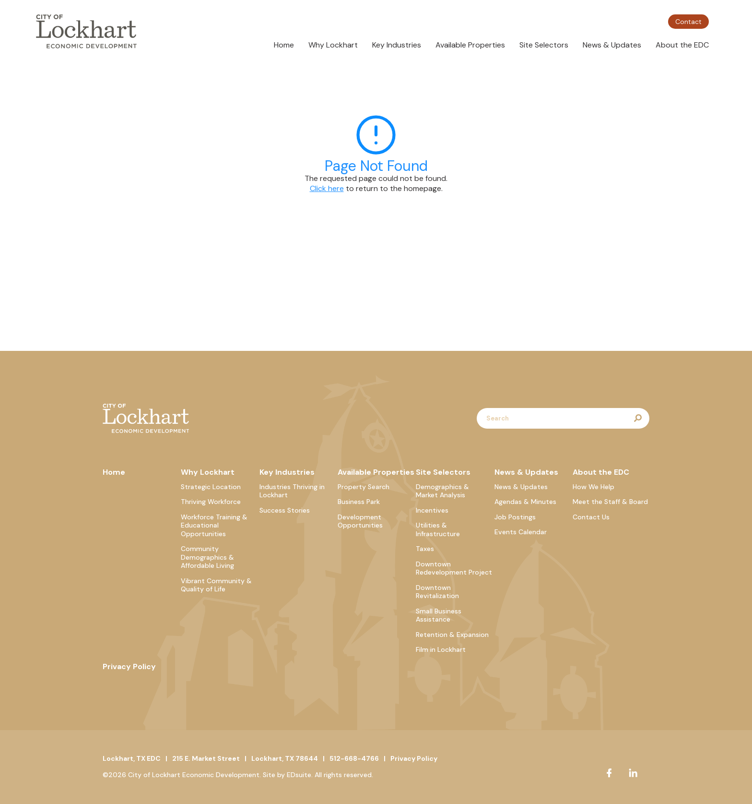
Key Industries (396, 45)
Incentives (432, 510)
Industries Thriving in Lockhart (292, 491)
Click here (327, 188)
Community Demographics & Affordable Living (207, 557)
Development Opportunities (360, 521)
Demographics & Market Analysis (442, 491)
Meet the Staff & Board (610, 501)
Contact (688, 21)
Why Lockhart (333, 45)
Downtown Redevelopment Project (454, 568)
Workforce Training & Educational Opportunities (214, 525)
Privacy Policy (129, 666)
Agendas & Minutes (525, 501)
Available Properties (470, 45)
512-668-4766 (354, 758)
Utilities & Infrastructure (438, 529)
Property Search (363, 486)
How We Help (593, 486)
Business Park (359, 501)
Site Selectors (543, 45)
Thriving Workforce (211, 501)
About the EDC (682, 45)
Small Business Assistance (438, 615)
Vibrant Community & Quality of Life (216, 585)
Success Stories (284, 510)
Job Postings (515, 517)
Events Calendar (520, 532)
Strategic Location (211, 486)
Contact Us (591, 517)
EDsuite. (300, 774)
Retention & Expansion (452, 634)
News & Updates (612, 45)
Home (284, 45)
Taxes (425, 548)
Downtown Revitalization (437, 591)
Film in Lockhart (441, 649)
